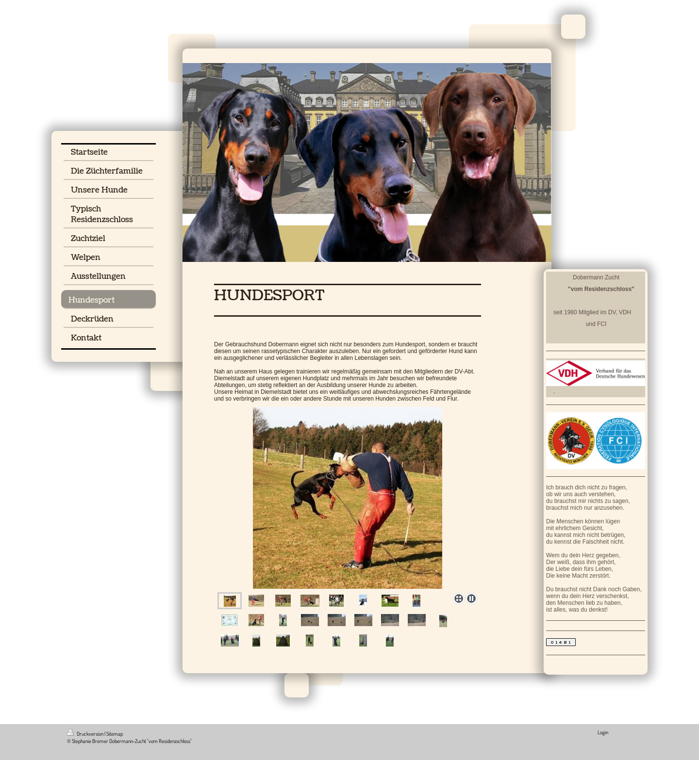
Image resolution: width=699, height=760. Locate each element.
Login (603, 732)
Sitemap (114, 733)
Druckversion (85, 733)
